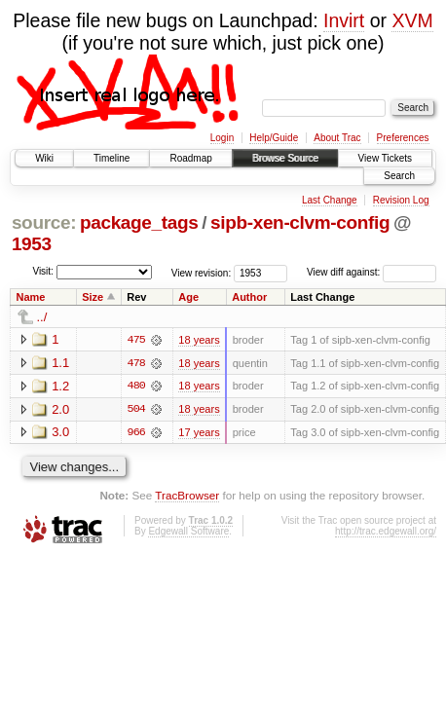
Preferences (403, 137)
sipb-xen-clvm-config (300, 222)
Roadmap (190, 158)
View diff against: (371, 272)
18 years (198, 340)
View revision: (201, 272)
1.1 (60, 362)
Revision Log (401, 200)
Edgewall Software (188, 532)
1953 (32, 244)
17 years (198, 433)
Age (188, 297)
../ (42, 317)
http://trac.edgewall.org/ (385, 532)
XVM (411, 20)
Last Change (329, 200)
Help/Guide (273, 137)
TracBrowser (187, 496)
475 (136, 340)
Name (31, 297)
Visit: (43, 271)
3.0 (60, 432)
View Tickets (385, 158)
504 (136, 410)
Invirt (343, 20)
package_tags (139, 222)
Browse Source (285, 158)
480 (136, 386)
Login (222, 137)
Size (92, 297)
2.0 (60, 409)
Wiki (44, 158)
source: (44, 222)
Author (249, 297)
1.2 (60, 386)
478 (136, 363)
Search (399, 175)
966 (136, 433)
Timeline (111, 158)
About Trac (337, 137)
